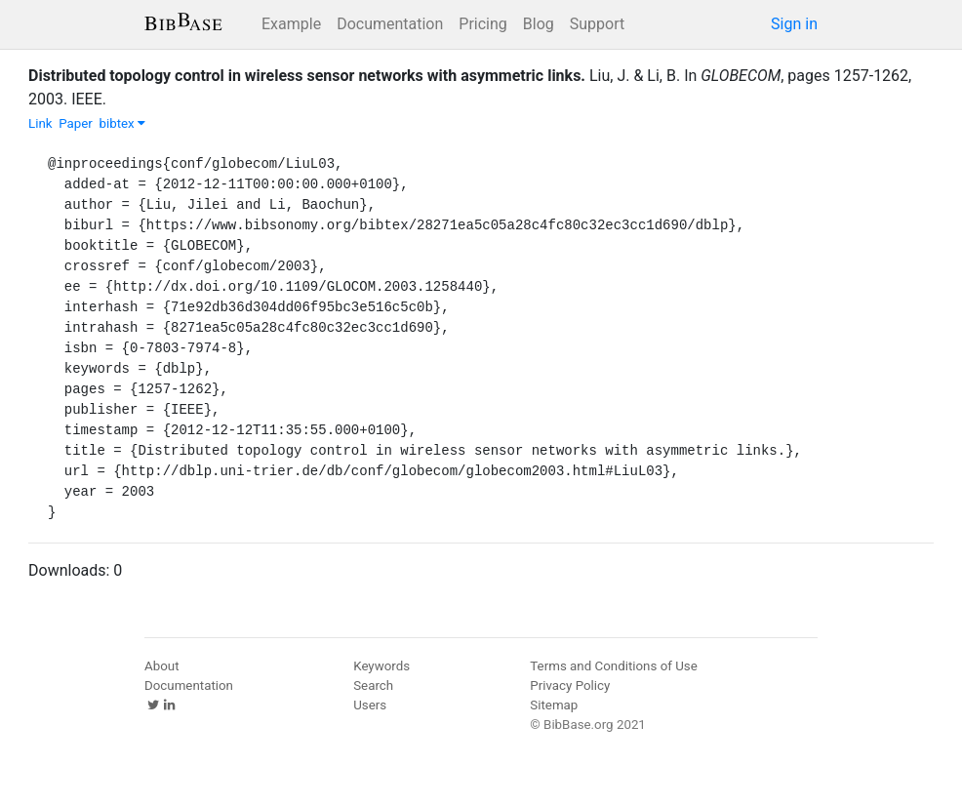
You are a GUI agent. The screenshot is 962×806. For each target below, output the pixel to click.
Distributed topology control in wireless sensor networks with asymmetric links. (306, 75)
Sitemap (554, 705)
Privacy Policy (570, 685)
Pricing (483, 24)
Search (373, 685)
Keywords (381, 666)
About (162, 666)
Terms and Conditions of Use (613, 666)
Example (291, 24)
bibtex (122, 123)
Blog (538, 24)
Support (597, 24)
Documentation (390, 24)
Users (369, 705)
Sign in (794, 24)
